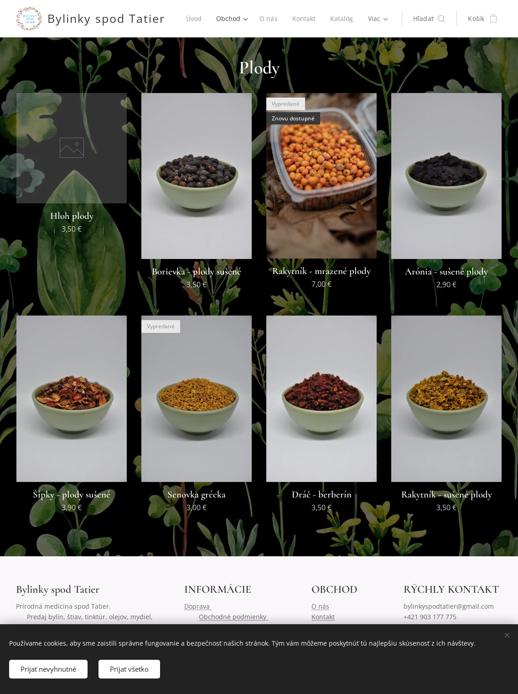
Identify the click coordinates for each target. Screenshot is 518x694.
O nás (320, 606)
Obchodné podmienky (233, 616)
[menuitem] (231, 18)
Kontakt (323, 616)
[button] (429, 18)
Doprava (198, 606)
